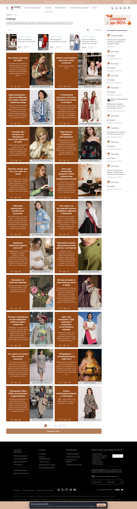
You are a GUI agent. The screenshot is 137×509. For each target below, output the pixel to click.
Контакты (17, 490)
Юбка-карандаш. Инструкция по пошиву (58, 40)
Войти (127, 2)
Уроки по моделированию (19, 23)
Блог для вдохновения (44, 23)
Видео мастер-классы (21, 473)
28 (55, 425)
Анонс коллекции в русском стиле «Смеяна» (26, 40)
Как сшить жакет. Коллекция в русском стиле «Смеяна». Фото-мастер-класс (116, 111)
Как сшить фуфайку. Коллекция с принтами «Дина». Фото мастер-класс (89, 42)
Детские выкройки (20, 461)
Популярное (18, 464)
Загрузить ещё (54, 431)
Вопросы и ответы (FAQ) (45, 490)
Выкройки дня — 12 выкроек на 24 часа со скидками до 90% (65, 2)
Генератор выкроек (20, 470)
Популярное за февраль (71, 460)
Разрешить (101, 505)
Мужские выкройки (21, 459)
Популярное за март (73, 457)
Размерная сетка (29, 490)
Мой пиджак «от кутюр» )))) (114, 58)
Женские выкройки (20, 456)
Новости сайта (64, 23)
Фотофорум (71, 450)
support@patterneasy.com (106, 489)
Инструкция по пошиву (47, 464)
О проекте (42, 454)
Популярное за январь (74, 464)
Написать (117, 456)
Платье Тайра (110, 46)
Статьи (42, 450)
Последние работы (72, 454)
